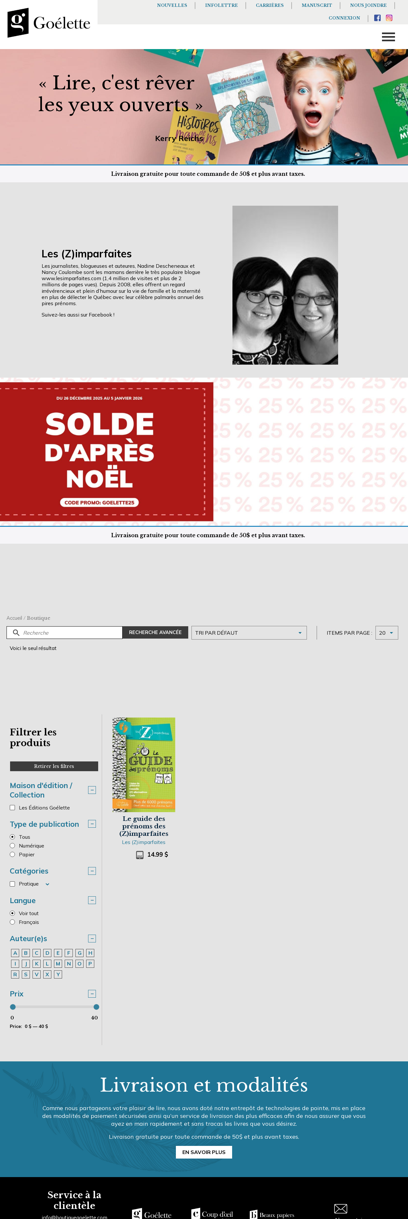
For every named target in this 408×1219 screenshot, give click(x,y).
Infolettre (221, 5)
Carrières (270, 5)
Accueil (14, 618)
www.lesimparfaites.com (71, 278)
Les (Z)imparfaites (143, 842)
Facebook (100, 314)
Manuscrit (317, 5)
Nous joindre (368, 5)
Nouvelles (172, 5)
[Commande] (249, 633)
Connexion (344, 18)
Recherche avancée (155, 632)
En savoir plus (204, 1152)
